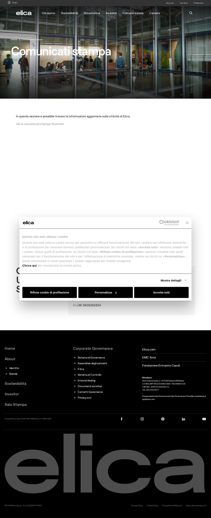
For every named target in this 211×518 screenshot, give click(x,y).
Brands (13, 374)
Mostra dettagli (171, 280)
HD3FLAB (25, 418)
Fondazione (198, 3)
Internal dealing (86, 380)
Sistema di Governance (91, 357)
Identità (14, 368)
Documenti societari (90, 386)
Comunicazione (133, 13)
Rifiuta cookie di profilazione (49, 292)
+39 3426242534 (88, 316)
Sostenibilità (69, 13)
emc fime (183, 3)
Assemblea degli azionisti (92, 363)
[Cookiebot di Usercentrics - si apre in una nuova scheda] (162, 223)
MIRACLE (35, 418)
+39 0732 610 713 (88, 309)
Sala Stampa (16, 404)
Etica (81, 369)
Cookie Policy (152, 505)
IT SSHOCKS (45, 418)
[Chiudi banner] (187, 222)
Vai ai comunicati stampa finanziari (40, 124)
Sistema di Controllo (89, 375)
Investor (111, 13)
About (10, 359)
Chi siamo (48, 13)
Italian (14, 3)
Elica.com (149, 349)
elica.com (170, 3)
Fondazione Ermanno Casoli (161, 365)
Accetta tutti (161, 292)
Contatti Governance (90, 392)
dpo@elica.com (148, 399)
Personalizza (106, 292)
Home (10, 348)
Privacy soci (84, 398)
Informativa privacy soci (196, 505)
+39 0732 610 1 (152, 390)
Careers (154, 13)
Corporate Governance (93, 348)
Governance (92, 13)
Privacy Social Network (172, 505)
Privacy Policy (137, 505)
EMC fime (149, 357)
